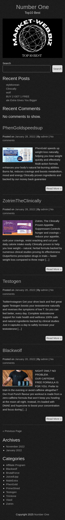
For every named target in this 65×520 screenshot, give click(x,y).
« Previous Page (12, 431)
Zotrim (10, 503)
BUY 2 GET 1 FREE (17, 96)
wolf (8, 92)
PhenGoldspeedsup (23, 127)
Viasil (9, 499)
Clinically (11, 88)
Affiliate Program (15, 465)
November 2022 (15, 446)
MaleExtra (12, 480)
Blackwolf (12, 350)
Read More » (54, 188)
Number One (32, 7)
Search (7, 63)
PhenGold (12, 484)
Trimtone (11, 496)
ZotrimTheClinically (22, 200)
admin (44, 136)
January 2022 (14, 450)
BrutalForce (13, 472)
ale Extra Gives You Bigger (21, 100)
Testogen (12, 281)
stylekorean (12, 84)
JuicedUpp (12, 476)
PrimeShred (13, 488)
